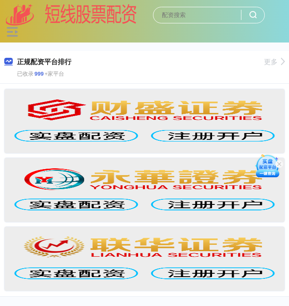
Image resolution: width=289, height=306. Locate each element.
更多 (274, 61)
